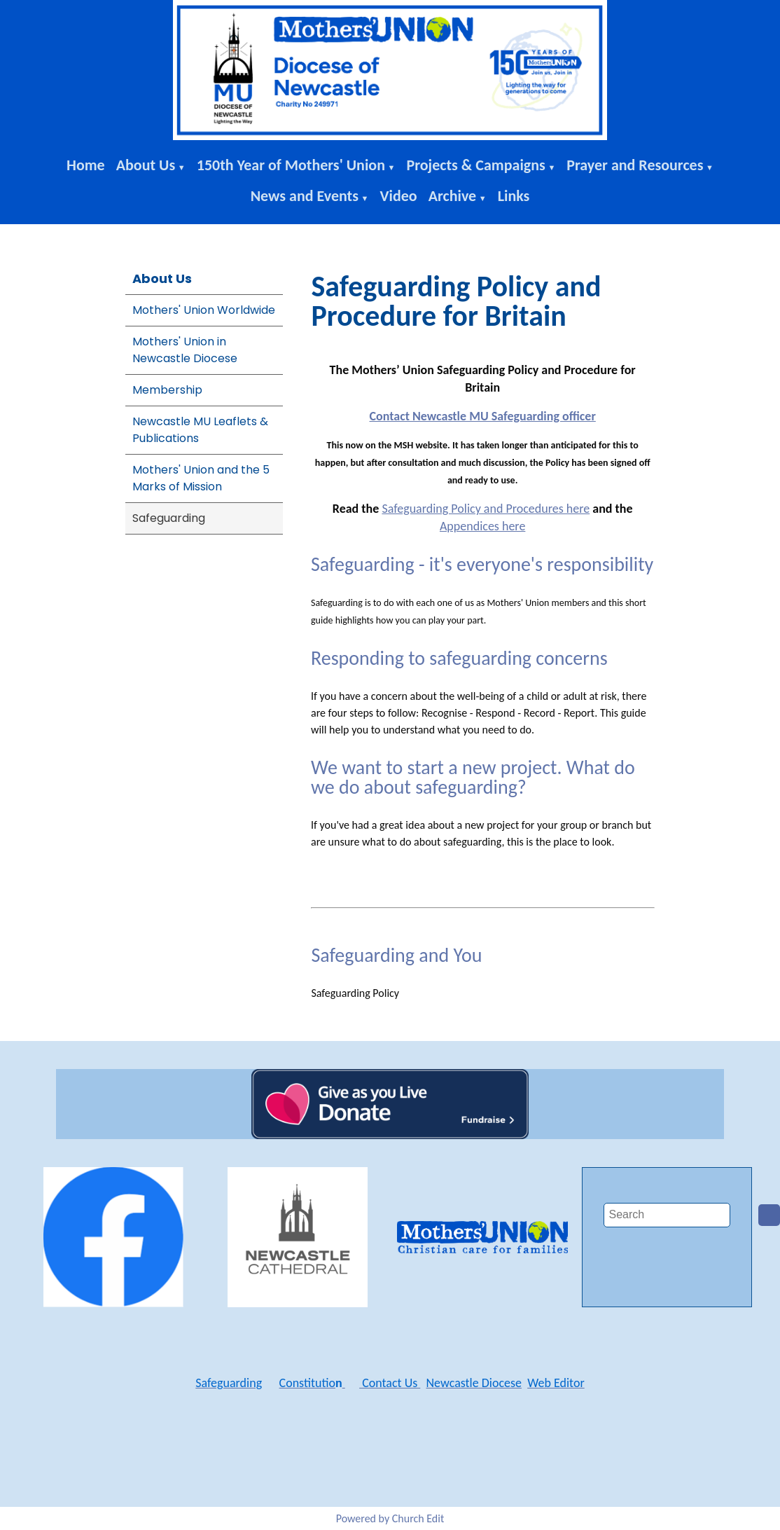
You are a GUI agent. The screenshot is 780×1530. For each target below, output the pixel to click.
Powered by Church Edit (390, 1518)
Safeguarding (168, 518)
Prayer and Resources (634, 165)
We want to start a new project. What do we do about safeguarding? (473, 777)
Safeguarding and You (396, 955)
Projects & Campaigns (475, 165)
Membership (167, 390)
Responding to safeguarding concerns (459, 658)
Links (514, 195)
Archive (453, 195)
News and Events (304, 195)
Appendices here (482, 526)
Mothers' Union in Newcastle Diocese (184, 349)
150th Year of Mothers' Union (291, 165)
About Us (146, 165)
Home (86, 165)
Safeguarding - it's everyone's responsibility (482, 564)
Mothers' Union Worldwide (203, 310)
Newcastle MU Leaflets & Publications (200, 429)
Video (398, 195)
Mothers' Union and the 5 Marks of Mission (201, 478)
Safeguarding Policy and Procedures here (486, 508)
